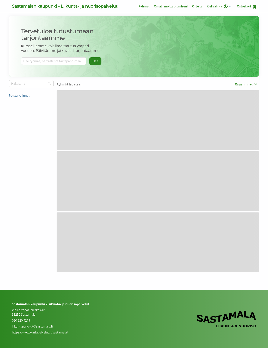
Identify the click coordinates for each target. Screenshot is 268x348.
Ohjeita (197, 6)
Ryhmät (143, 6)
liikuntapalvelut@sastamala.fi (32, 326)
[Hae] (95, 61)
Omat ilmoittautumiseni (171, 6)
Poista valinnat (19, 95)
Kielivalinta (217, 6)
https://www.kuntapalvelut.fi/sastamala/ (40, 332)
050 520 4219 (21, 320)
